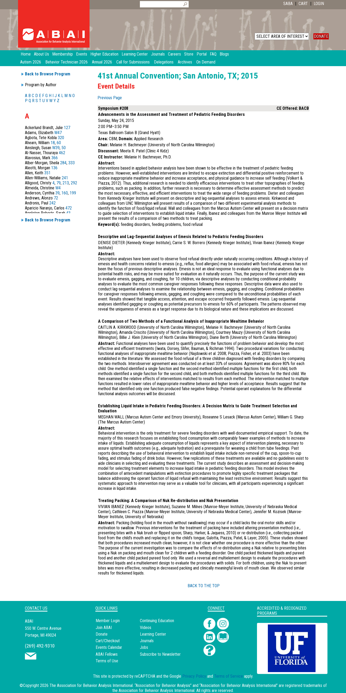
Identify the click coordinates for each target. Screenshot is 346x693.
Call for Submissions (133, 62)
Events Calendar (109, 647)
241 (65, 177)
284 (63, 162)
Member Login (108, 620)
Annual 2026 (102, 62)
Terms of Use (107, 660)
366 (54, 157)
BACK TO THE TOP (204, 585)
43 (68, 213)
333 (71, 162)
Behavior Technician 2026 (66, 62)
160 (64, 192)
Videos (145, 627)
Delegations (164, 62)
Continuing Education (157, 620)
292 (74, 182)
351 (47, 172)
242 (52, 203)
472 (68, 208)
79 (58, 182)
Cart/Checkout (108, 640)
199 (73, 192)
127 (67, 127)
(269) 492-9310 (40, 646)
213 (66, 182)
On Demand (205, 62)
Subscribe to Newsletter (160, 654)
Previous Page (109, 97)
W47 (58, 132)
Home (26, 54)
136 (54, 167)
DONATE (321, 36)
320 (61, 137)
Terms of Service (228, 676)
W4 (58, 187)
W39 (56, 147)
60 (59, 142)
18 (53, 142)
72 (56, 197)
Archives (185, 62)
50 (63, 147)
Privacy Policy (194, 676)
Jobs (144, 647)
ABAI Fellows (107, 654)
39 (57, 192)
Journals (147, 640)
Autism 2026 (30, 62)
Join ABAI (104, 627)
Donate (102, 634)
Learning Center (153, 634)
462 (62, 152)
